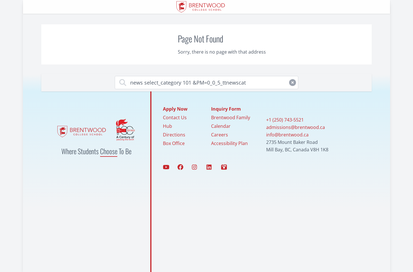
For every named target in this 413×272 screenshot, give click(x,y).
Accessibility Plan (229, 143)
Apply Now (175, 109)
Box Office (174, 143)
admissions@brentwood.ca (295, 127)
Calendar (221, 126)
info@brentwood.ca (287, 135)
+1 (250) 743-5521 (285, 120)
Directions (174, 135)
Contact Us (175, 117)
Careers (219, 135)
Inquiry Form (226, 109)
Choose (108, 151)
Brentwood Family (230, 117)
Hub (167, 126)
